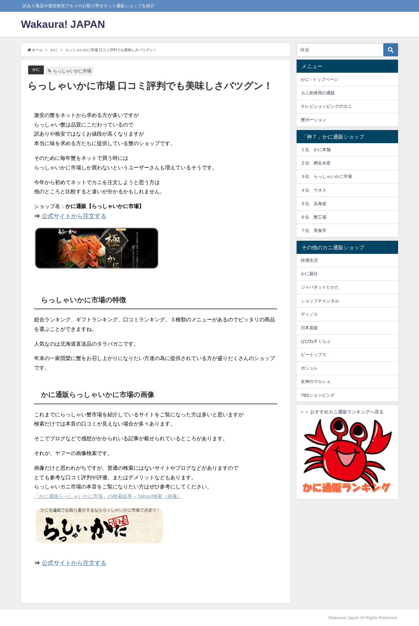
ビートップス (313, 354)
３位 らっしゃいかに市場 (326, 176)
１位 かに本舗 (316, 149)
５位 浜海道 (313, 203)
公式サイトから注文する (74, 216)
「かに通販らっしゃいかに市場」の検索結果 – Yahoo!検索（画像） (113, 496)
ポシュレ (309, 368)
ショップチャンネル (320, 301)
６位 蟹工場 (313, 217)
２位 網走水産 (316, 163)
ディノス (309, 314)
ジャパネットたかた (320, 287)
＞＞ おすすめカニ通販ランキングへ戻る (347, 452)
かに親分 (309, 274)
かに (36, 70)
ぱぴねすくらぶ (316, 341)
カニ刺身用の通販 (318, 93)
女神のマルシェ (316, 381)
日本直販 (309, 328)
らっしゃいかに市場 (73, 71)
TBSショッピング (318, 395)
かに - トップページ (319, 79)
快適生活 (309, 260)
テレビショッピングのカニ (326, 106)
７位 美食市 (313, 230)
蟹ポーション (313, 120)
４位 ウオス (313, 190)
